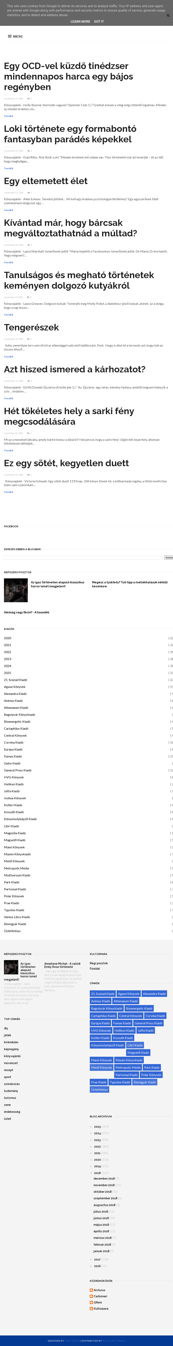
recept (8, 1070)
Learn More (80, 21)
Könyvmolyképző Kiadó (20, 819)
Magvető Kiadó (14, 840)
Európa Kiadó (13, 749)
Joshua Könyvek (15, 798)
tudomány (11, 1091)
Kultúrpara (101, 1308)
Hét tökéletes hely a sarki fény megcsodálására (69, 416)
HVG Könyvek (14, 777)
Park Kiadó (11, 882)
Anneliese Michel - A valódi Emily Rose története (62, 965)
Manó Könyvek (14, 847)
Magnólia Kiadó (15, 833)
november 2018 (104, 1185)
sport (7, 1077)
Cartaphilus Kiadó (16, 728)
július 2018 (101, 1211)
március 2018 (103, 1237)
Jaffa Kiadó (12, 791)
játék (7, 1035)
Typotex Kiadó (14, 910)
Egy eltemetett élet (46, 181)
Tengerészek (31, 327)
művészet (11, 1063)
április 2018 (101, 1231)
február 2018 (102, 1244)
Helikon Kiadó (14, 784)
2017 (97, 1259)
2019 (97, 1166)
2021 (7, 645)
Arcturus (99, 1290)
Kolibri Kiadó (13, 805)
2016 (97, 1266)
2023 (7, 659)
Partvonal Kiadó (15, 889)
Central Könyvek (15, 735)
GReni (98, 1302)
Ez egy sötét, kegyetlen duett (66, 463)
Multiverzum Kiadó (17, 875)
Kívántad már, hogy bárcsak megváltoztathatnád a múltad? (70, 228)
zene (7, 1104)
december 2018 (104, 1178)
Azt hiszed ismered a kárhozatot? (75, 369)
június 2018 (101, 1218)
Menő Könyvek (14, 861)
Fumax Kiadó (13, 756)
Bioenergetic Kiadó (17, 721)
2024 (7, 666)
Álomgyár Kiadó (15, 924)
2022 (7, 652)
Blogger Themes (114, 1340)
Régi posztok (99, 963)
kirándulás (11, 1042)
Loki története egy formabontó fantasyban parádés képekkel (70, 134)
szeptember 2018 (105, 1198)
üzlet (7, 1118)
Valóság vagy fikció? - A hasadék (26, 612)
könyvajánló (12, 1056)
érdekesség (12, 1111)
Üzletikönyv (12, 931)
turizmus (10, 1097)
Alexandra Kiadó (15, 693)
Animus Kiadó (13, 700)
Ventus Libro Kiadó (17, 917)
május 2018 (101, 1224)
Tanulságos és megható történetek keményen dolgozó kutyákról (79, 280)
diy (6, 1028)
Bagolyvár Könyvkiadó (19, 714)
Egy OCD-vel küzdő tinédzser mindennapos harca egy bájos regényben (68, 76)
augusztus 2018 (104, 1205)
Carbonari (100, 1296)
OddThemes (72, 1340)
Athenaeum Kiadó (16, 707)
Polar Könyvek (14, 896)
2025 (7, 673)
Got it (99, 21)
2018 (97, 1173)
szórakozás (12, 1084)
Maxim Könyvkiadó (17, 854)
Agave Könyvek (14, 687)
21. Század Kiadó (15, 680)
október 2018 (103, 1191)
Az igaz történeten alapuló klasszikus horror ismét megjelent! (57, 584)
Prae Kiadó (11, 903)
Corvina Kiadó (13, 742)
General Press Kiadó (18, 770)
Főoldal (95, 968)
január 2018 (101, 1251)
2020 (7, 638)
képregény (11, 1049)
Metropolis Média (16, 868)
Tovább (8, 116)
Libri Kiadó (11, 826)
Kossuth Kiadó (14, 812)
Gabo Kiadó (12, 763)
